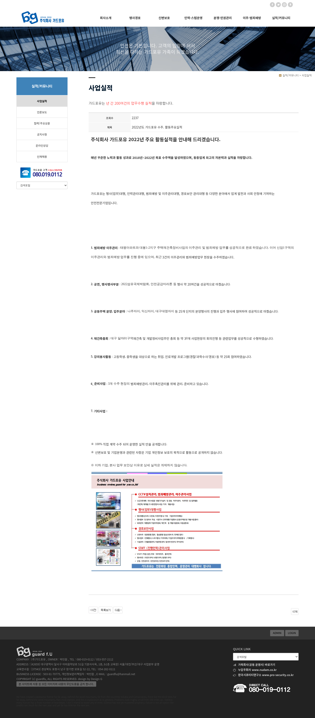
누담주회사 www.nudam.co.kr (255, 670)
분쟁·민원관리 (223, 18)
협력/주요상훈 (42, 123)
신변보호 (164, 18)
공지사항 (42, 134)
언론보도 (42, 112)
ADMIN (277, 633)
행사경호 (135, 18)
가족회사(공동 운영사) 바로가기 (254, 665)
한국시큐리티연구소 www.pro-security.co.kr (263, 675)
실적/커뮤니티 (281, 18)
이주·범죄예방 (252, 18)
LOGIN (292, 633)
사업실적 (42, 101)
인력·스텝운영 (193, 18)
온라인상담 (42, 146)
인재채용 (42, 157)
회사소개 (106, 18)
